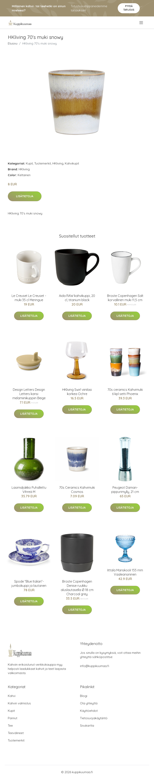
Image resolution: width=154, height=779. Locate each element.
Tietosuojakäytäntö (93, 718)
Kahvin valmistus (19, 703)
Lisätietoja (24, 196)
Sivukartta (87, 725)
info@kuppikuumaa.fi (94, 666)
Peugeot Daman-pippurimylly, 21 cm (125, 489)
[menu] (141, 23)
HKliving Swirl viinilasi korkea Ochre (77, 392)
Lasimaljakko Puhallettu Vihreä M (29, 489)
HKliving (57, 163)
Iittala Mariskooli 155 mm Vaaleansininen (125, 572)
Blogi (83, 696)
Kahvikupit (72, 163)
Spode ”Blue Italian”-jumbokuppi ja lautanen (28, 583)
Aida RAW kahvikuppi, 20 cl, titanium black (77, 298)
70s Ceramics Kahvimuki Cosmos (77, 489)
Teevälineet (16, 733)
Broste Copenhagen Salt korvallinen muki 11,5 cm (125, 298)
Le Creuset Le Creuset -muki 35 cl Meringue (29, 298)
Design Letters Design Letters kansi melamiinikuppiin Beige (29, 394)
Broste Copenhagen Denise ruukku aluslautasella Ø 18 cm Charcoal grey (77, 587)
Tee (10, 725)
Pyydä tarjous (128, 8)
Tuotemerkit (42, 163)
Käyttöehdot (89, 711)
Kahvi (11, 696)
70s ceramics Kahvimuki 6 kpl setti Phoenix (125, 392)
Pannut (12, 718)
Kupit (29, 163)
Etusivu (12, 43)
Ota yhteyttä (88, 703)
